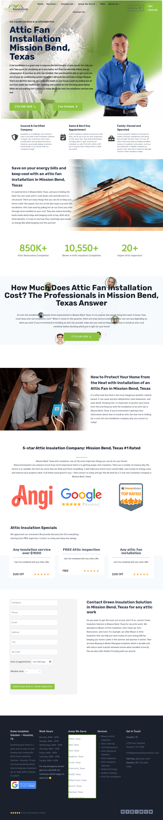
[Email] (141, 812)
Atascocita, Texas (77, 768)
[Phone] (137, 812)
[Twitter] (127, 812)
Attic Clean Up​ (108, 744)
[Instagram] (132, 812)
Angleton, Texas (76, 756)
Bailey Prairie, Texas (78, 780)
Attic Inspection (108, 758)
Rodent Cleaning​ (109, 773)
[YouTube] (151, 812)
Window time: (26, 682)
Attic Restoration (109, 747)
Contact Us (79, 12)
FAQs (102, 4)
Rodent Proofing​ (109, 769)
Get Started (152, 8)
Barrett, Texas (75, 786)
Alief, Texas (74, 745)
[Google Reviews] (146, 812)
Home (40, 4)
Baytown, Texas (76, 792)
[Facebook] (123, 812)
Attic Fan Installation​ (111, 776)
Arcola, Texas (75, 762)
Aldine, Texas (75, 739)
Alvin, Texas (74, 751)
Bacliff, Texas (75, 774)
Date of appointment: (32, 673)
